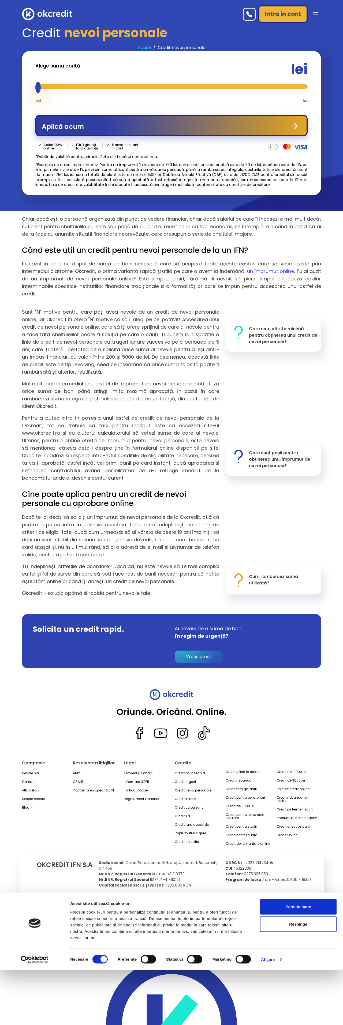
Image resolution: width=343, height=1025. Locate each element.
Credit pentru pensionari (245, 797)
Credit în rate (185, 799)
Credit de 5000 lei (240, 806)
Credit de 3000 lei (291, 780)
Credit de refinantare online (248, 843)
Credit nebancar (239, 780)
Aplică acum (171, 126)
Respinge (298, 979)
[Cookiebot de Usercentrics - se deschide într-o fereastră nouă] (34, 1015)
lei (298, 69)
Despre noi (30, 773)
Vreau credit (199, 657)
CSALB (78, 781)
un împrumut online (270, 271)
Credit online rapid (190, 773)
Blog (28, 807)
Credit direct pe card (293, 826)
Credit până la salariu (244, 772)
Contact (29, 781)
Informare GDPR (136, 781)
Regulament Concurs (141, 799)
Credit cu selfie (187, 841)
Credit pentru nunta (242, 835)
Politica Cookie (136, 790)
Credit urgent (185, 781)
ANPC (77, 773)
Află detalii (30, 790)
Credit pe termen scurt (295, 809)
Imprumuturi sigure (190, 833)
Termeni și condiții (138, 773)
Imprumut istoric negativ (297, 818)
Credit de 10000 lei (291, 772)
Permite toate (298, 961)
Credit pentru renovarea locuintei (245, 816)
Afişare (268, 1014)
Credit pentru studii (241, 826)
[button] (315, 14)
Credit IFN (182, 816)
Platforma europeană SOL (93, 790)
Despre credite (33, 799)
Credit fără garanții (241, 789)
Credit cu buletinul (189, 807)
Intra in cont (283, 14)
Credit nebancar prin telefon (294, 799)
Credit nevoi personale (193, 790)
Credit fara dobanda (192, 824)
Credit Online (287, 835)
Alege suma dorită (57, 66)
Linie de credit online (293, 789)
